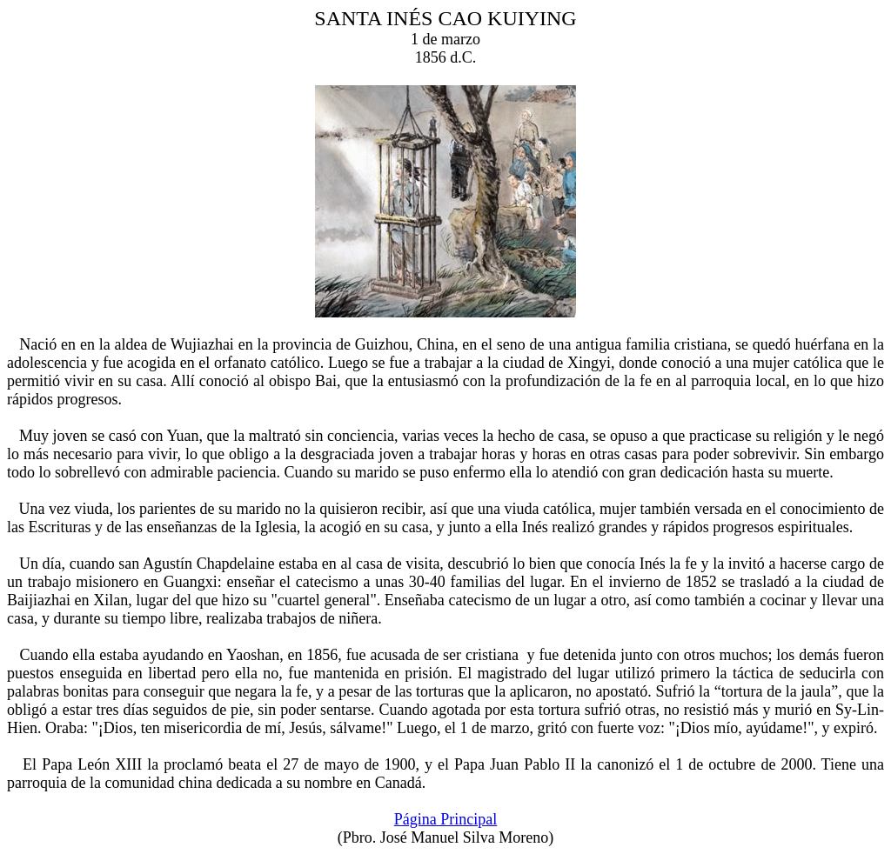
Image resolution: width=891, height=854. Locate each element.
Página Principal (445, 819)
